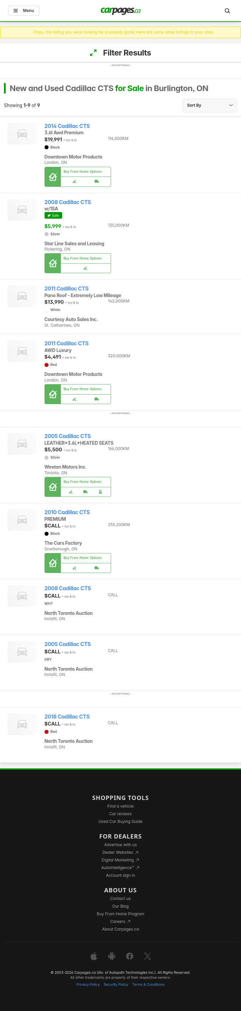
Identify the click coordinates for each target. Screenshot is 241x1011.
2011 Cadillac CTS (67, 288)
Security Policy (116, 984)
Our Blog (120, 906)
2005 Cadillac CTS (68, 436)
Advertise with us (120, 844)
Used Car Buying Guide (120, 821)
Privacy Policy (88, 984)
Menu (24, 10)
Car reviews (120, 813)
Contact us (120, 898)
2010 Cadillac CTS (67, 512)
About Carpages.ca (120, 929)
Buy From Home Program (120, 913)
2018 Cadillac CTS (67, 717)
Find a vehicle (120, 806)
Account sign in (120, 875)
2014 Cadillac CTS (67, 126)
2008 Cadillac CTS (68, 202)
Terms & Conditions (148, 984)
